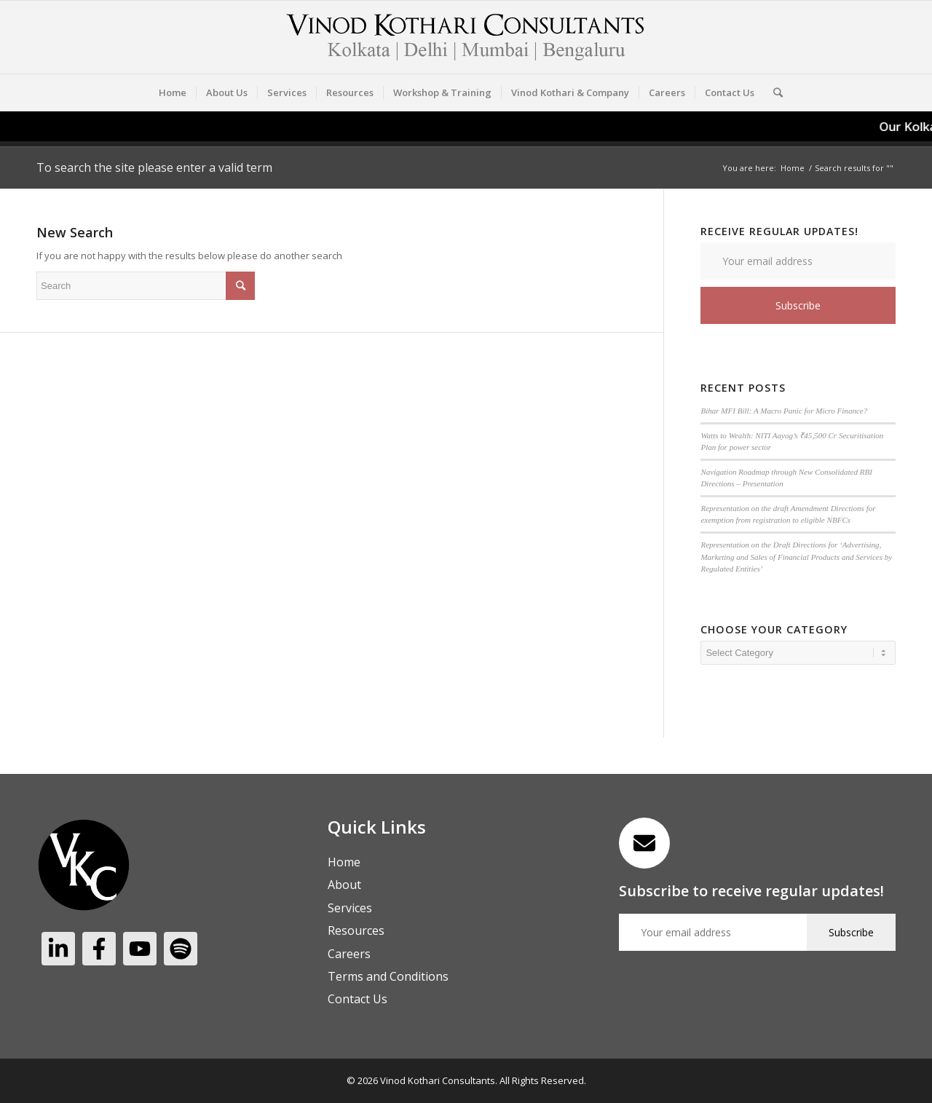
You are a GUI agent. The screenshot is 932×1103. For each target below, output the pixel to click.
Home (793, 167)
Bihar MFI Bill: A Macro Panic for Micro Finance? (783, 410)
